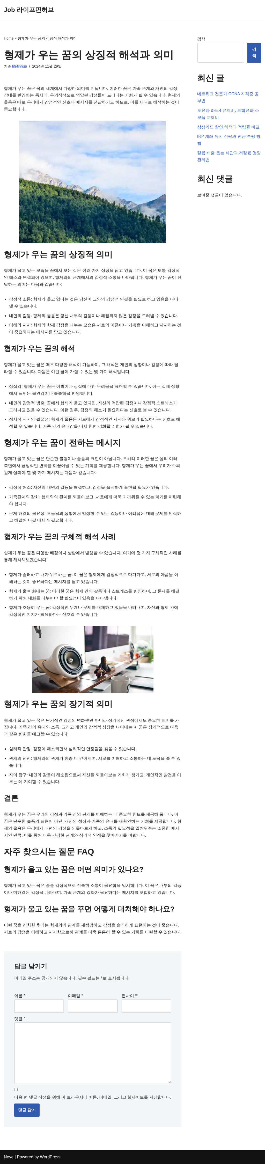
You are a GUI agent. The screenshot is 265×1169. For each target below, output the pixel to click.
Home (8, 38)
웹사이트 (130, 1000)
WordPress (50, 1162)
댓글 (19, 1023)
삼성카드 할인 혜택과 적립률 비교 (228, 127)
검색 (201, 39)
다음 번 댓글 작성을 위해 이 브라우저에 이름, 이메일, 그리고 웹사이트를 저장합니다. (92, 1102)
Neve (8, 1162)
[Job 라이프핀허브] (29, 10)
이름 (19, 1000)
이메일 (75, 1000)
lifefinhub (19, 66)
